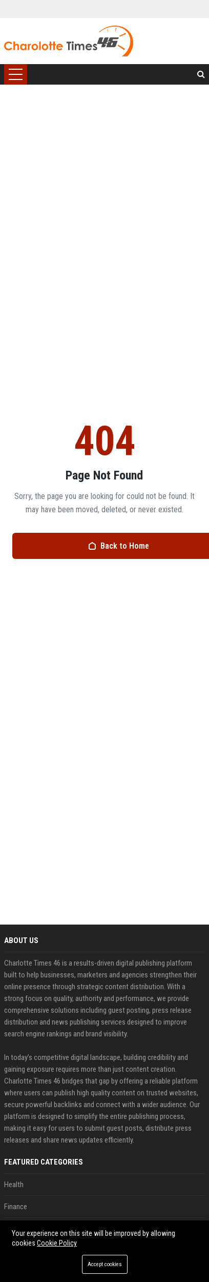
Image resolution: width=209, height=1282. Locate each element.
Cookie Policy (57, 1243)
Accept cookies (105, 1264)
